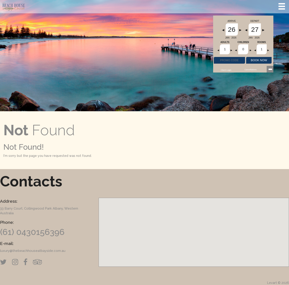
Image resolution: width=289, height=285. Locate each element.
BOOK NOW (259, 60)
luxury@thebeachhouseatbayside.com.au (32, 251)
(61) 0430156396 (32, 232)
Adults (224, 42)
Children (243, 42)
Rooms (261, 42)
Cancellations (251, 70)
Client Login (226, 70)
